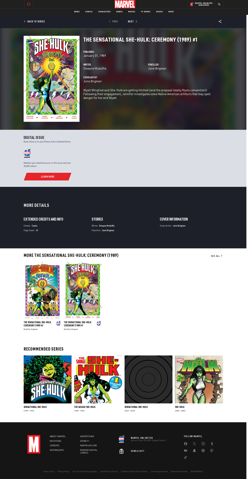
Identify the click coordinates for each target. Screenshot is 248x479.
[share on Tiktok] (185, 458)
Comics (88, 11)
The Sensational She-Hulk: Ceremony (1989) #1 (78, 324)
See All (217, 255)
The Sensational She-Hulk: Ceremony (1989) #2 (37, 324)
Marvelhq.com (88, 445)
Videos (159, 11)
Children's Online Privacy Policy (134, 471)
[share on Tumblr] (212, 444)
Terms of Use (48, 471)
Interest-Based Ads (179, 471)
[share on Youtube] (185, 451)
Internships (57, 450)
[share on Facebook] (185, 444)
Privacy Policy (63, 471)
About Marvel (58, 436)
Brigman (34, 329)
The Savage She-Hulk (84, 407)
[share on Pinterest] (203, 451)
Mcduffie (27, 329)
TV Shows (145, 11)
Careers (55, 445)
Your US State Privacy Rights (84, 471)
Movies (131, 11)
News (77, 11)
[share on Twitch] (212, 451)
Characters (104, 11)
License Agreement (159, 471)
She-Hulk (179, 407)
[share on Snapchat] (194, 451)
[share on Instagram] (203, 444)
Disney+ (84, 441)
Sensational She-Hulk (35, 407)
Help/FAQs (55, 441)
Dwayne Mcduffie (94, 68)
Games (119, 11)
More (171, 11)
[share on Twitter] (194, 444)
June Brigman (157, 68)
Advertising (87, 436)
